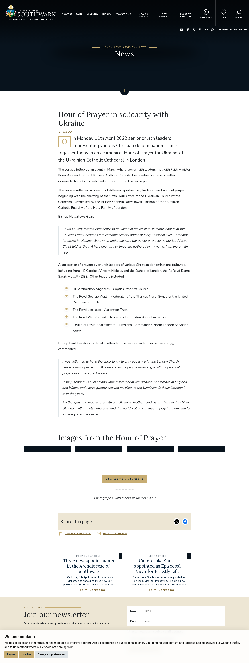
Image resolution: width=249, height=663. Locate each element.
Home (106, 47)
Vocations (123, 14)
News (143, 47)
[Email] (182, 621)
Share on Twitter (177, 521)
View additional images (122, 478)
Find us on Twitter (194, 29)
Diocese (67, 14)
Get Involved (164, 15)
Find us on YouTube (181, 29)
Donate (224, 13)
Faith (79, 14)
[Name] (182, 611)
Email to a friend (115, 533)
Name (134, 611)
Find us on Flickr (206, 29)
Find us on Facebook (187, 29)
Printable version (78, 533)
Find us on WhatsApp (212, 29)
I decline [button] (26, 654)
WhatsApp (206, 13)
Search (239, 13)
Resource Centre (230, 29)
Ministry (93, 14)
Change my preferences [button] (51, 654)
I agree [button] (11, 654)
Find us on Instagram (200, 29)
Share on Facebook (185, 521)
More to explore (186, 15)
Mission (107, 14)
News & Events (144, 15)
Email (134, 621)
